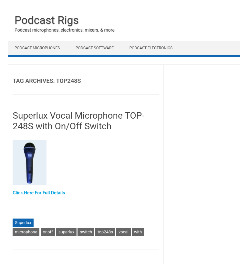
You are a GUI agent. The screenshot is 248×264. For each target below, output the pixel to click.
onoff (48, 232)
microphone (26, 232)
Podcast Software (95, 48)
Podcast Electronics (151, 48)
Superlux (23, 222)
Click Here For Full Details (39, 192)
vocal (124, 232)
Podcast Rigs (47, 20)
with (138, 232)
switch (86, 232)
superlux (66, 232)
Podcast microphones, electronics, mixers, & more (65, 30)
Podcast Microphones (37, 48)
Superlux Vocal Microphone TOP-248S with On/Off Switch (78, 121)
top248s (105, 232)
